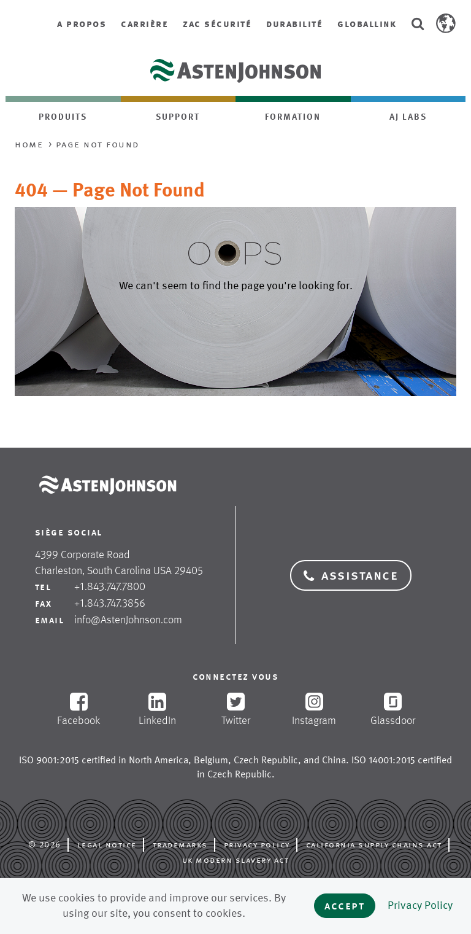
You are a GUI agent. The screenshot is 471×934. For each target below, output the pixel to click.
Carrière (144, 23)
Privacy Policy (257, 844)
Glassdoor (392, 710)
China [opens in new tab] (334, 759)
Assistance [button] (351, 575)
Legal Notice (107, 844)
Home (29, 144)
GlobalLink (366, 23)
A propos (81, 23)
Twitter (235, 709)
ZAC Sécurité (217, 23)
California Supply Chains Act (374, 844)
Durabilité (294, 23)
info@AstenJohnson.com (128, 619)
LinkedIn (157, 709)
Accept (344, 905)
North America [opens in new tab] (158, 759)
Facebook (78, 709)
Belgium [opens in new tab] (211, 759)
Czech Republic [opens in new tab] (266, 759)
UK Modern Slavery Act (235, 859)
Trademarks (180, 844)
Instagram (314, 710)
